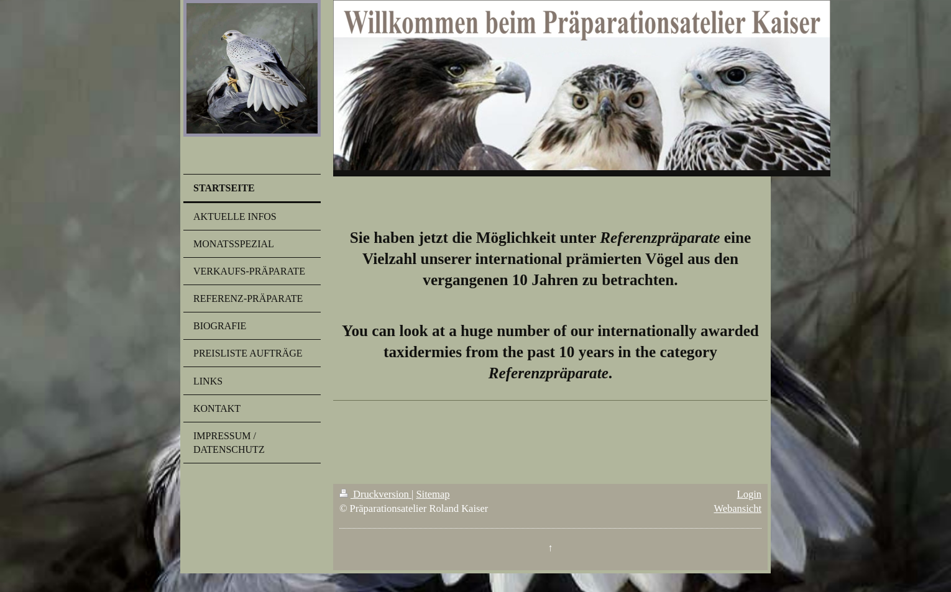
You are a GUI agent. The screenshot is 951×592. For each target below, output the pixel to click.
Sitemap (432, 494)
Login (749, 494)
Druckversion (375, 494)
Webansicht (737, 508)
